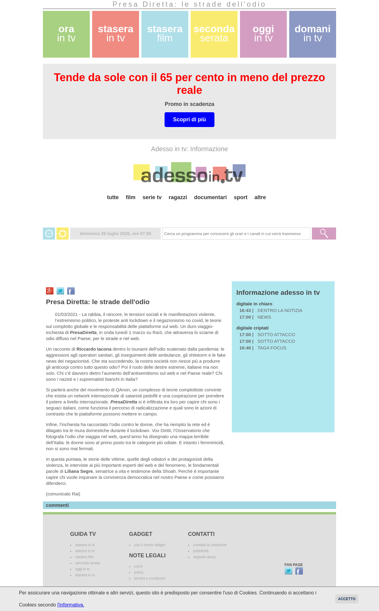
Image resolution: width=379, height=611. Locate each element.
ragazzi (178, 197)
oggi (263, 33)
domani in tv (85, 575)
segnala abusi (204, 557)
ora (66, 33)
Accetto (347, 599)
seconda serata (87, 563)
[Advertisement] (189, 211)
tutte (113, 197)
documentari (210, 197)
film (130, 197)
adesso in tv (85, 551)
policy (139, 572)
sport (241, 197)
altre (260, 197)
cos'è (138, 566)
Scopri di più (189, 119)
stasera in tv (85, 545)
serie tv (152, 197)
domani (313, 33)
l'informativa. (70, 604)
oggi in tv (82, 569)
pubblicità (201, 551)
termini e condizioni (149, 578)
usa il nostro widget (149, 545)
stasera (116, 33)
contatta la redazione (210, 545)
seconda (214, 33)
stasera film (84, 557)
